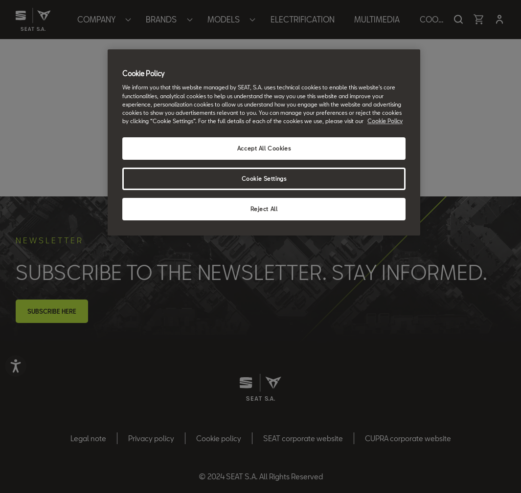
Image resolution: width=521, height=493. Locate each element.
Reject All (264, 209)
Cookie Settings (264, 178)
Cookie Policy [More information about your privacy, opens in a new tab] (385, 121)
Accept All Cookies (264, 148)
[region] (264, 142)
